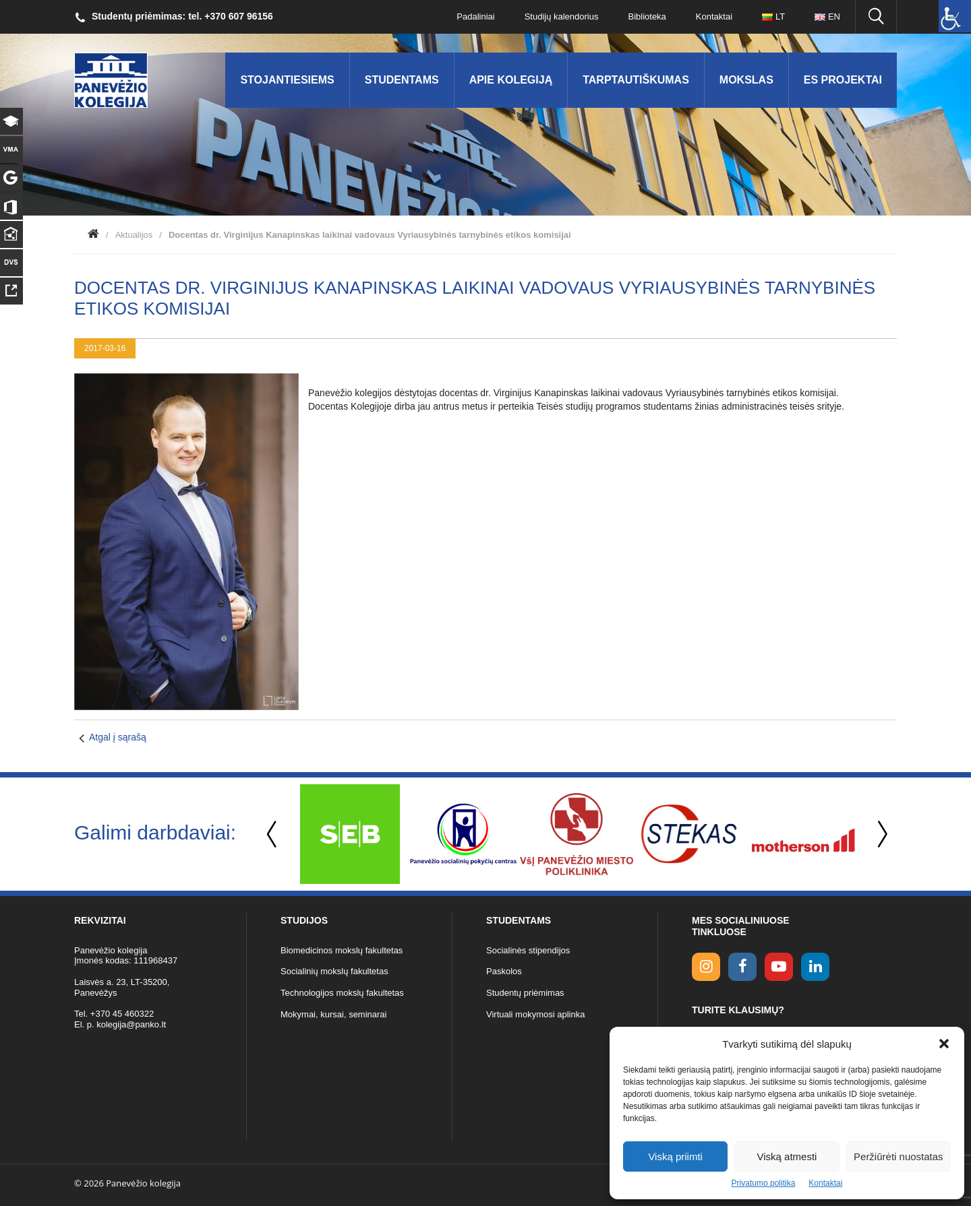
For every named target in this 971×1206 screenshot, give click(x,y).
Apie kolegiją (511, 80)
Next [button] (880, 834)
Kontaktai (825, 1183)
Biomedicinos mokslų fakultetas (342, 950)
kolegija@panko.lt (131, 1024)
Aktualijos (134, 235)
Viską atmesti (787, 1156)
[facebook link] (742, 967)
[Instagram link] (706, 967)
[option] (350, 834)
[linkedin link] (815, 967)
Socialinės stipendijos (528, 950)
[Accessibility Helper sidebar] (955, 16)
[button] (944, 1043)
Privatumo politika (764, 1183)
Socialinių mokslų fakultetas (334, 971)
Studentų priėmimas (525, 993)
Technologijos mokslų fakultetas (342, 993)
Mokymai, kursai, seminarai (334, 1014)
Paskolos (504, 971)
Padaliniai (475, 16)
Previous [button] (273, 834)
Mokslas (746, 80)
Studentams (402, 80)
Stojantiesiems (287, 80)
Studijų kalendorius (562, 16)
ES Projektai (843, 80)
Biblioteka (647, 16)
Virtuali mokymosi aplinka (535, 1014)
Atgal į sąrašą (117, 737)
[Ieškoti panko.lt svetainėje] (876, 17)
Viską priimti (675, 1156)
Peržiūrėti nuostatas (898, 1156)
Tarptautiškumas (636, 80)
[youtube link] (779, 967)
